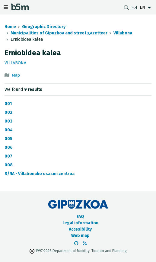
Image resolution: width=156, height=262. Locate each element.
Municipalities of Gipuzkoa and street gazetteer (59, 33)
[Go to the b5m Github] (76, 243)
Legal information (80, 222)
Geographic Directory (43, 26)
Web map (80, 235)
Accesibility (80, 229)
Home (10, 26)
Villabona (122, 33)
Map (16, 75)
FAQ (80, 216)
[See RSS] (85, 243)
